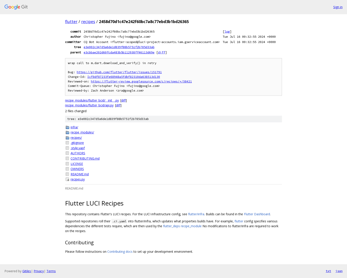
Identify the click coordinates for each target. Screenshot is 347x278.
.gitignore (77, 143)
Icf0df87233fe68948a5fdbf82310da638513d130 (123, 77)
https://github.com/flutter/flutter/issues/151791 (119, 72)
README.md (80, 174)
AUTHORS (78, 153)
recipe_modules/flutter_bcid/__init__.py (92, 100)
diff (161, 52)
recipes (88, 21)
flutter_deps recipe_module (182, 226)
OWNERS (77, 169)
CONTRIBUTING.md (85, 158)
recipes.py (78, 179)
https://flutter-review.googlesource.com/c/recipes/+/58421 (141, 81)
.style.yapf (78, 148)
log (227, 31)
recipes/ (76, 137)
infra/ (74, 127)
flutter (71, 21)
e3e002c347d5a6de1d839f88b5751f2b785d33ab (119, 47)
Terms (51, 271)
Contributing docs (120, 251)
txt (328, 271)
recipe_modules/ (82, 132)
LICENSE (77, 164)
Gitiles (26, 271)
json (339, 271)
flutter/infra (196, 214)
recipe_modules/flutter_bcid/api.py (89, 105)
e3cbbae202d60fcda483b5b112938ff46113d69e (119, 52)
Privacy (39, 271)
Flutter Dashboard (257, 214)
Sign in (338, 7)
